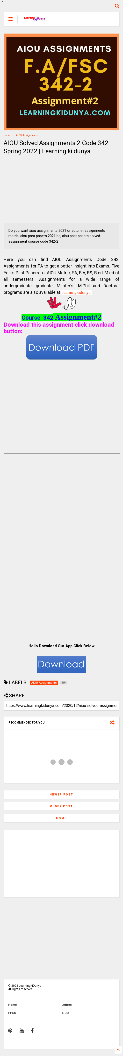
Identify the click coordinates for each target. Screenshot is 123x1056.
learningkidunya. (77, 292)
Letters (66, 1005)
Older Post (61, 806)
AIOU (65, 1013)
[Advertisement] (34, 189)
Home (7, 135)
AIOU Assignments (27, 135)
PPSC (12, 1013)
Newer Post (61, 794)
